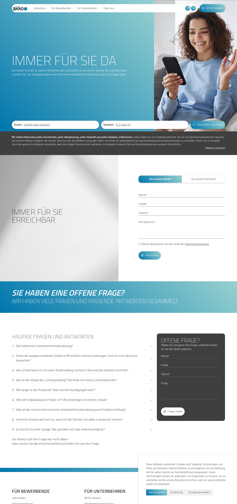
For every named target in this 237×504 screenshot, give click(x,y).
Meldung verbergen (215, 147)
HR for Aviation (212, 8)
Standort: (108, 124)
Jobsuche (40, 8)
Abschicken (150, 255)
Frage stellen (173, 411)
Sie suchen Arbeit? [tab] (160, 178)
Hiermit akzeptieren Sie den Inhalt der (174, 244)
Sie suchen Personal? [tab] (203, 178)
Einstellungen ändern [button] (199, 492)
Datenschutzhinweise (197, 244)
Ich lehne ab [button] (177, 492)
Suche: (18, 124)
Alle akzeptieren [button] (157, 492)
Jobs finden (19, 497)
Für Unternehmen (88, 8)
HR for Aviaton (92, 497)
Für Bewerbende (62, 8)
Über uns (110, 8)
